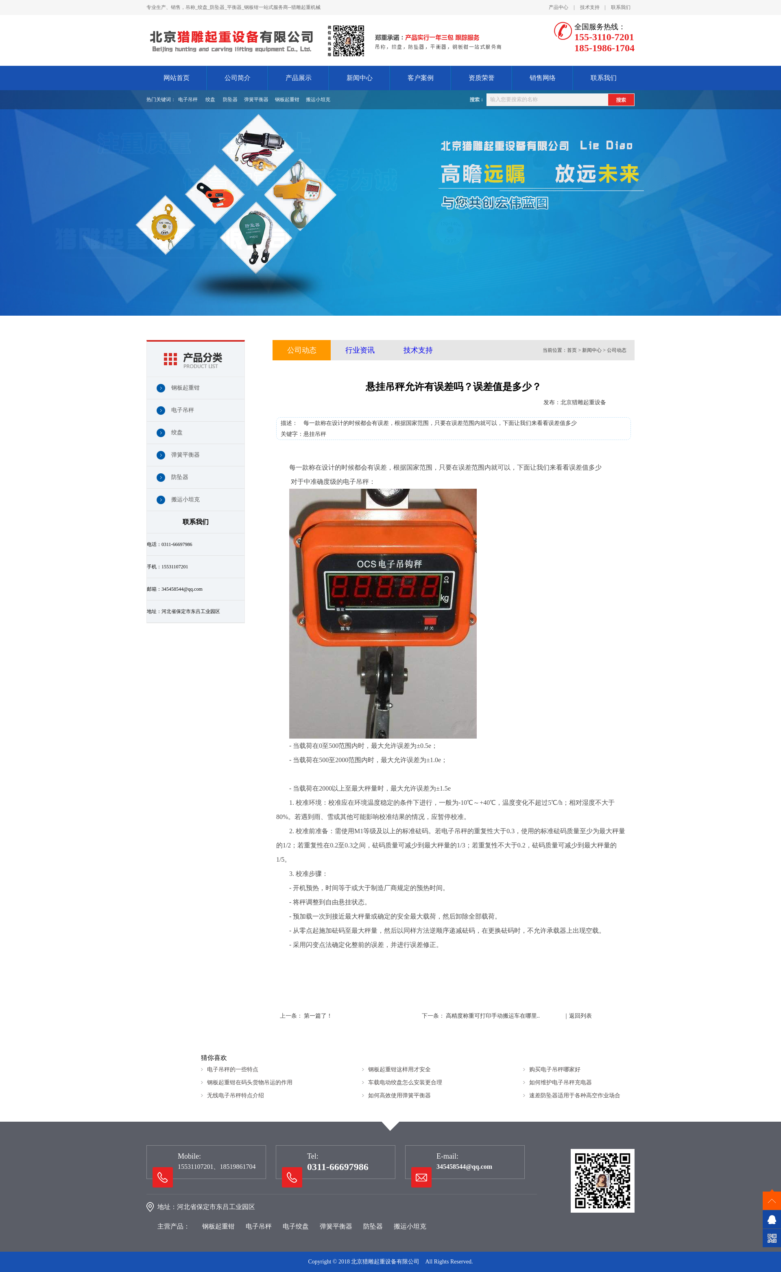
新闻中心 (360, 77)
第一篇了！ (318, 1016)
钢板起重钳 (287, 99)
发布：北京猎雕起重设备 (574, 402)
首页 (572, 350)
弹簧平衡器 (256, 99)
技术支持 (590, 7)
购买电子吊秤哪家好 (554, 1069)
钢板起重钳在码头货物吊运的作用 (249, 1082)
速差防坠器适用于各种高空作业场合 (574, 1095)
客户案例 (421, 77)
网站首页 (177, 77)
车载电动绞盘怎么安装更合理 (405, 1082)
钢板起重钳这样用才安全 (399, 1069)
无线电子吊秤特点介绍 (235, 1095)
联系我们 (620, 7)
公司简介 (238, 77)
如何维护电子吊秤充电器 (560, 1082)
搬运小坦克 (318, 99)
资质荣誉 (482, 77)
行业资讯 (360, 350)
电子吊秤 (188, 99)
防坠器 (230, 99)
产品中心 (558, 7)
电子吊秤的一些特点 (232, 1069)
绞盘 (210, 99)
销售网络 (543, 77)
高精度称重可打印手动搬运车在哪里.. (493, 1016)
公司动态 (301, 350)
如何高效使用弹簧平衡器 (399, 1095)
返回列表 (580, 1016)
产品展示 (299, 77)
